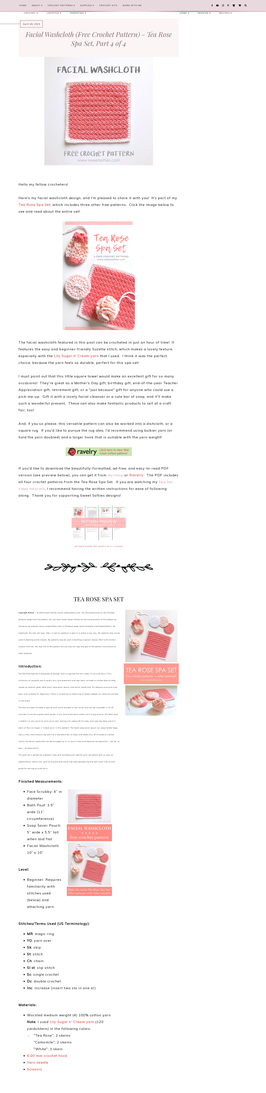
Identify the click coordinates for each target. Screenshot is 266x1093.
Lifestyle (54, 13)
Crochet (31, 13)
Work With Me (132, 5)
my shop (115, 475)
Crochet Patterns (61, 5)
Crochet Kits (108, 5)
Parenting (78, 13)
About (37, 5)
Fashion (204, 13)
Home (23, 5)
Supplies (87, 5)
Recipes (225, 13)
